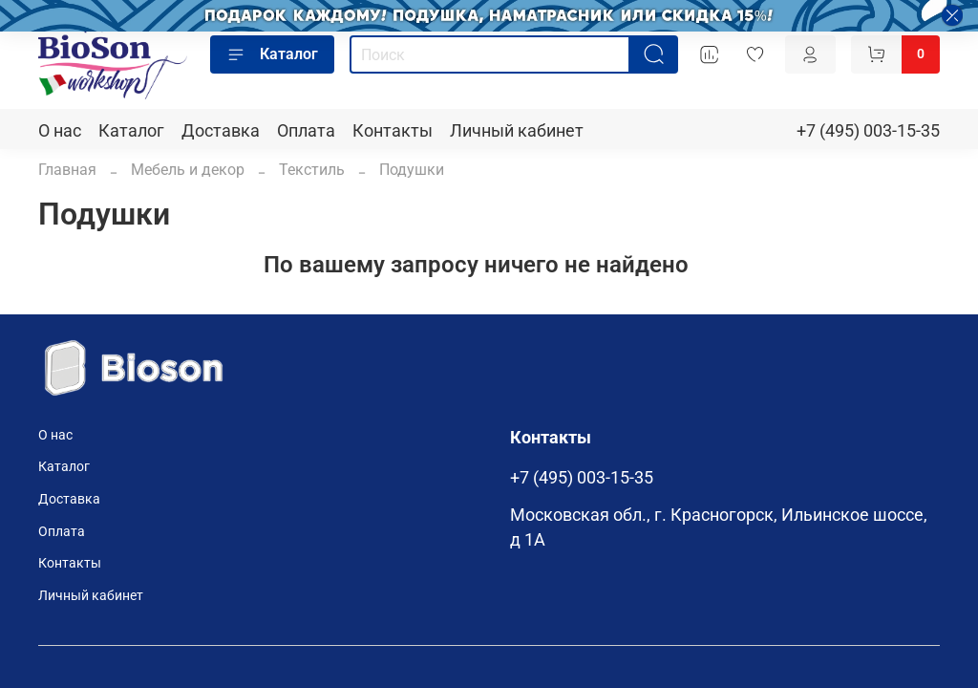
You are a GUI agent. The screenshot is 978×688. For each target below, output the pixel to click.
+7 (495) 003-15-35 (868, 130)
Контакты (392, 130)
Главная (67, 170)
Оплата (306, 130)
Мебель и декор (187, 170)
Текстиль (312, 170)
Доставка (220, 130)
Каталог (272, 54)
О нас (59, 130)
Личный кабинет (517, 130)
